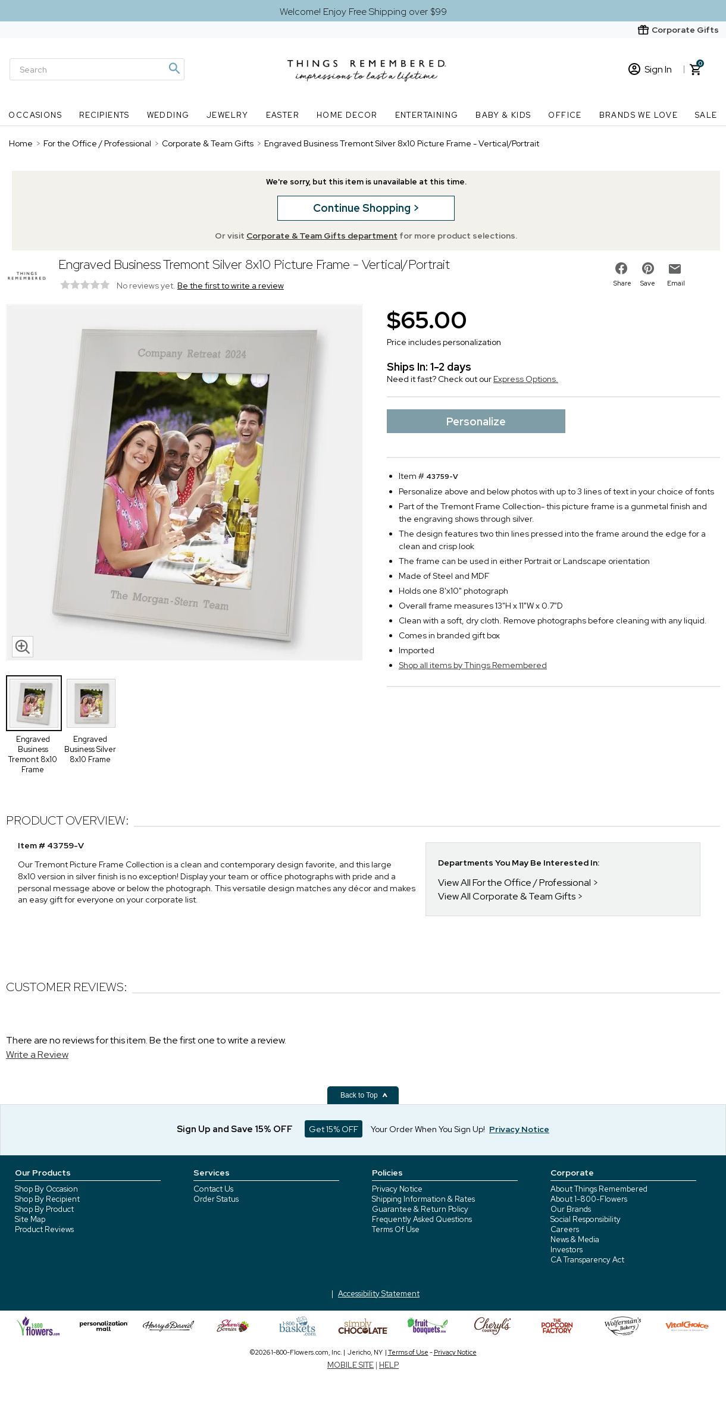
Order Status (216, 1199)
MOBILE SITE (350, 1365)
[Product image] (184, 483)
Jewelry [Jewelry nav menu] (227, 115)
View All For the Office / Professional (514, 882)
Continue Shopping (363, 208)
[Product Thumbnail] (34, 703)
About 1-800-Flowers (588, 1199)
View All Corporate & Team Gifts (506, 896)
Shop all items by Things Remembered (473, 665)
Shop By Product (44, 1209)
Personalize (476, 421)
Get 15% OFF (333, 1129)
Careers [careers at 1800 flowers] (564, 1229)
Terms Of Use (396, 1229)
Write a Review (37, 1054)
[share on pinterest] (648, 268)
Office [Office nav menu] (564, 115)
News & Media (574, 1239)
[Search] (97, 69)
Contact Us (213, 1189)
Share (622, 283)
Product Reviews (44, 1229)
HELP (389, 1365)
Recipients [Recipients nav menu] (104, 115)
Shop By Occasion (46, 1189)
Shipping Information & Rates (423, 1199)
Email (676, 283)
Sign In (650, 69)
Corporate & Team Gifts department (322, 235)
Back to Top (364, 1095)
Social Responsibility (585, 1219)
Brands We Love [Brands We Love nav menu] (638, 115)
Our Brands (570, 1209)
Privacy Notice (397, 1189)
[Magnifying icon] (173, 68)
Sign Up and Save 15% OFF (235, 1129)
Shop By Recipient (47, 1199)
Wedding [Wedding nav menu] (168, 115)
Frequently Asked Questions (422, 1219)
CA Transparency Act (587, 1260)
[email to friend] (675, 269)
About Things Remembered (598, 1189)
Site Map (30, 1219)
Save (647, 283)
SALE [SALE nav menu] (706, 115)
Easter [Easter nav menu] (282, 115)
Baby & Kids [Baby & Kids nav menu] (503, 115)
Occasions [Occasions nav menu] (35, 115)
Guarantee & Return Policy (420, 1209)
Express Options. (525, 379)
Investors (566, 1250)
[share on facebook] (621, 268)
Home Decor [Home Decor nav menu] (347, 115)
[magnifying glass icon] (22, 646)
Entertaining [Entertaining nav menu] (427, 115)
